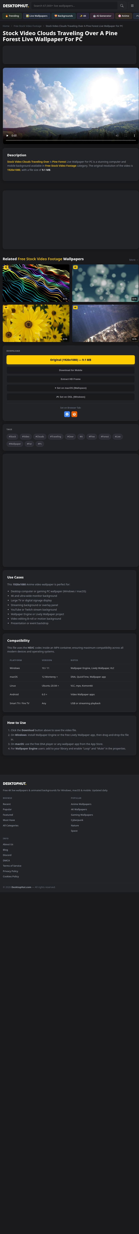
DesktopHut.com (21, 887)
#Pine (92, 436)
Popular (7, 809)
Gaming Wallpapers (82, 814)
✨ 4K (83, 15)
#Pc (40, 443)
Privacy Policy (10, 871)
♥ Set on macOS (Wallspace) (71, 388)
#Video (25, 436)
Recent (7, 804)
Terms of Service (12, 865)
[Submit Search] (121, 5)
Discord (7, 855)
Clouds (26, 161)
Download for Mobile (70, 370)
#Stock (12, 436)
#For (29, 443)
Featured (8, 814)
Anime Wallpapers (81, 804)
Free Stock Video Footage (28, 26)
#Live (118, 436)
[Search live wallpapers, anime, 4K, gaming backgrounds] (74, 5)
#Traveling (55, 436)
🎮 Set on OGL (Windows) (70, 396)
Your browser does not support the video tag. (71, 106)
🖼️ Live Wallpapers (36, 15)
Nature (75, 825)
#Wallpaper (15, 443)
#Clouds (40, 436)
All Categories (10, 825)
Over (46, 161)
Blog (5, 849)
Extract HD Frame (70, 379)
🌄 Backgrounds (63, 15)
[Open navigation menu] (132, 5)
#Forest (105, 436)
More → (134, 259)
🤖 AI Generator (102, 15)
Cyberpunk (77, 820)
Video (18, 161)
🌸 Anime (123, 15)
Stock (10, 161)
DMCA (6, 860)
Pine (55, 161)
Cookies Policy (11, 876)
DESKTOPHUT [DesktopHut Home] (16, 6)
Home (6, 26)
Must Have (9, 820)
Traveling (37, 161)
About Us (8, 844)
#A (81, 436)
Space (74, 830)
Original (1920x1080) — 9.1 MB (70, 360)
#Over (70, 436)
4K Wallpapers (79, 809)
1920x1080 (13, 170)
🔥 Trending (12, 15)
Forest (62, 161)
